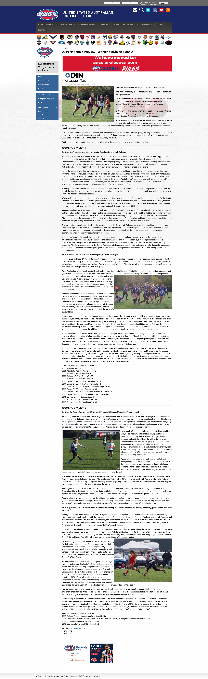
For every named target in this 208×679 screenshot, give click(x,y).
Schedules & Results (88, 24)
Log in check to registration (46, 68)
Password (127, 3)
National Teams (130, 24)
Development (147, 24)
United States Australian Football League (88, 14)
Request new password (148, 4)
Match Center (43, 118)
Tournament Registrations (43, 112)
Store (159, 24)
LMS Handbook (44, 94)
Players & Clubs (67, 24)
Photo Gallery (43, 84)
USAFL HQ (51, 24)
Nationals (105, 24)
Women (116, 24)
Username (109, 3)
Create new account (147, 2)
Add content (46, 107)
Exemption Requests (46, 98)
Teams (40, 77)
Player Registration (45, 80)
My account (42, 102)
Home (40, 24)
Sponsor (41, 88)
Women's (74, 628)
